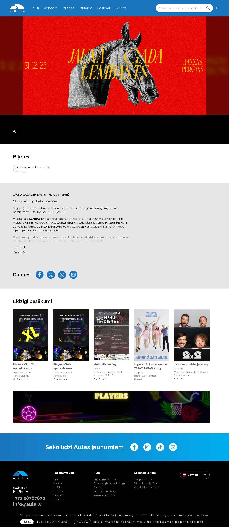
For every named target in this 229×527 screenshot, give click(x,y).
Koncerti (51, 8)
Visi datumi (20, 171)
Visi (36, 8)
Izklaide (86, 8)
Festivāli (104, 8)
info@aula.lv (27, 504)
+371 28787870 (29, 498)
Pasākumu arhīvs (104, 495)
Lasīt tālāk (19, 247)
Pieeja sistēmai (143, 479)
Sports (121, 8)
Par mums (100, 487)
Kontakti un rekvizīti (106, 491)
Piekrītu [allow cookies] (27, 521)
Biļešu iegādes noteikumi (109, 483)
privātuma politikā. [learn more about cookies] (197, 515)
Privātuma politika (105, 479)
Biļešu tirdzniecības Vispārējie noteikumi (146, 485)
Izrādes (69, 8)
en (217, 8)
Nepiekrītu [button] (82, 521)
